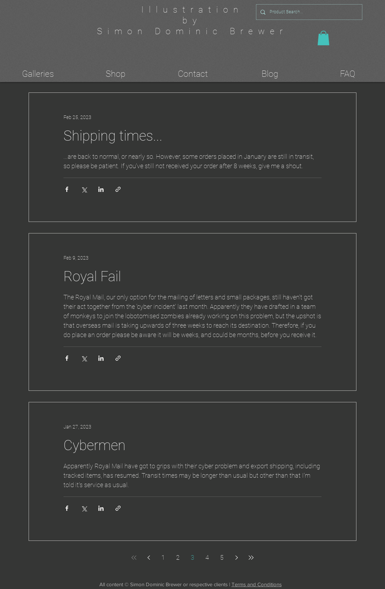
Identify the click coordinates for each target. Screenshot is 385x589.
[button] (323, 38)
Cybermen (94, 445)
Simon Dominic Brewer (192, 31)
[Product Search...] (308, 12)
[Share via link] (118, 189)
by (192, 20)
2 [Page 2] (178, 557)
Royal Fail (92, 276)
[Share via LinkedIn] (101, 189)
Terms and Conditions (257, 584)
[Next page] (236, 557)
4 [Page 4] (207, 557)
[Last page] (251, 557)
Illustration (192, 10)
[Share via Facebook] (66, 189)
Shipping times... (113, 136)
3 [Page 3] (192, 557)
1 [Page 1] (163, 557)
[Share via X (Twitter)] (84, 189)
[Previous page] (148, 557)
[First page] (134, 557)
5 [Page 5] (222, 557)
